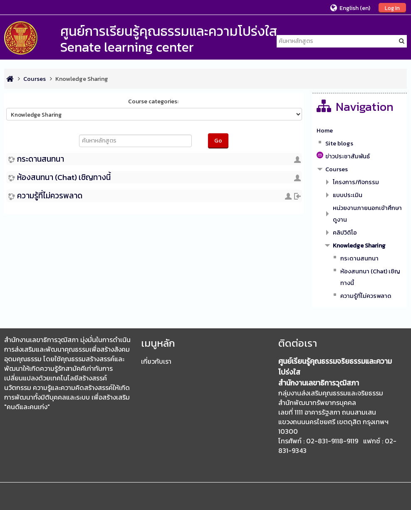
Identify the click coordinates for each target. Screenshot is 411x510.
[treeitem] (360, 130)
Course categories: (153, 102)
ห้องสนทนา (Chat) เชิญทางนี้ (64, 177)
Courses (336, 169)
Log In (392, 8)
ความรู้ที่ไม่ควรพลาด (49, 196)
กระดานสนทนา (40, 159)
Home (325, 130)
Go (218, 140)
